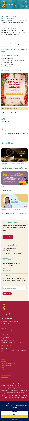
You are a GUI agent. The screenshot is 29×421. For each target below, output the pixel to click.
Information (4, 367)
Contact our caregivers (7, 330)
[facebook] (2, 314)
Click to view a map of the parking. (11, 70)
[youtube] (6, 314)
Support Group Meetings (8, 363)
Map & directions (6, 67)
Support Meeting (20, 163)
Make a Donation (6, 375)
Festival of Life (6, 191)
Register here (5, 352)
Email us (3, 328)
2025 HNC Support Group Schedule (15, 133)
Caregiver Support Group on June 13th (14, 168)
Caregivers (4, 373)
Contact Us (4, 377)
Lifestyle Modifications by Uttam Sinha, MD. (15, 130)
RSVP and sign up (6, 50)
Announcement (5, 209)
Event (2, 186)
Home (3, 359)
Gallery (3, 371)
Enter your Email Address (10, 285)
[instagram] (9, 314)
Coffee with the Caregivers (8, 163)
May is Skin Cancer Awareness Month (14, 213)
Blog (2, 369)
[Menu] (26, 2)
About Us (3, 361)
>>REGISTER (5, 258)
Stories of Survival (6, 365)
